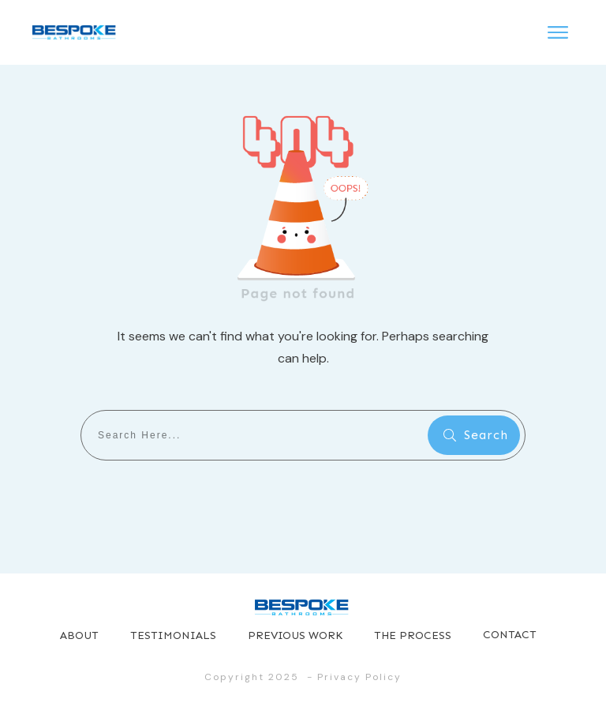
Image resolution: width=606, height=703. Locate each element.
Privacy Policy (359, 677)
